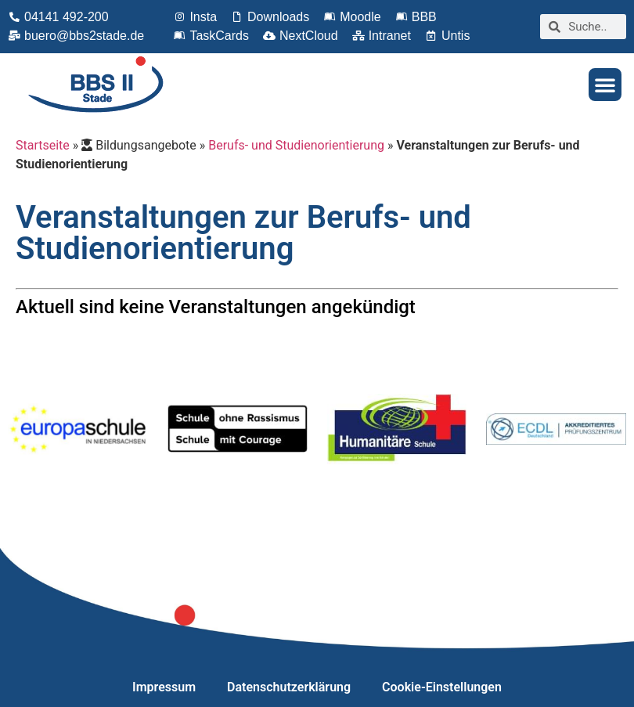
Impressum (164, 687)
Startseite (43, 145)
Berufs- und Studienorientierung (296, 145)
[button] (605, 84)
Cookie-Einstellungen (442, 687)
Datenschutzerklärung (289, 687)
